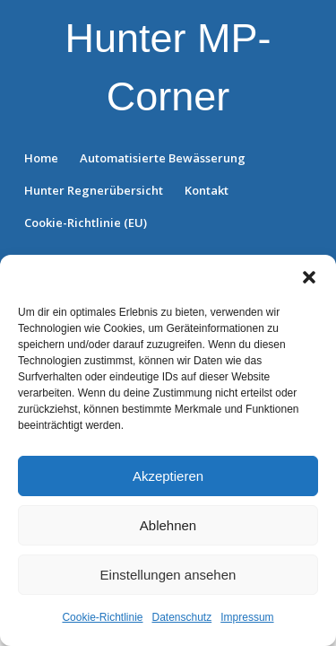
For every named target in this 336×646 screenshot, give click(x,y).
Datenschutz (182, 617)
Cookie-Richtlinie (102, 617)
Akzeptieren (168, 476)
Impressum (246, 617)
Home (41, 158)
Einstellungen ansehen (168, 574)
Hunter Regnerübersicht (93, 190)
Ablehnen (168, 525)
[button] (309, 277)
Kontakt (206, 190)
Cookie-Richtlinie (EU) (85, 222)
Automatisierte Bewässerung (163, 158)
